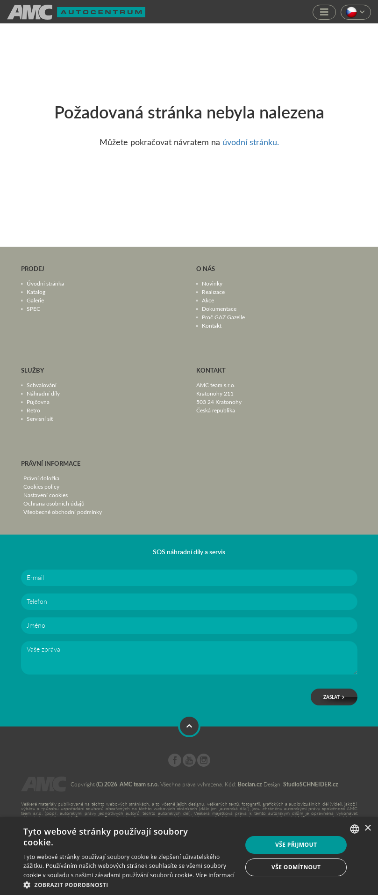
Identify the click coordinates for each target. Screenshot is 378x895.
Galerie (35, 300)
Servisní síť (40, 418)
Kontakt (211, 325)
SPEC (33, 308)
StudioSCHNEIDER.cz (310, 784)
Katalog (36, 291)
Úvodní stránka (45, 283)
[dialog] (189, 856)
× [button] (367, 828)
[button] (129, 884)
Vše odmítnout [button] (296, 867)
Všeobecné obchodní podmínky (62, 511)
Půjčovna (38, 401)
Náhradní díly (43, 393)
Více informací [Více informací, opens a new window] (215, 875)
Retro (33, 410)
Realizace (213, 291)
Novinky (212, 283)
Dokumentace (219, 308)
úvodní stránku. (250, 141)
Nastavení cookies (45, 495)
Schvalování (42, 385)
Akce (208, 300)
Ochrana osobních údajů (54, 503)
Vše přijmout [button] (296, 845)
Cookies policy (41, 486)
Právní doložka (41, 478)
